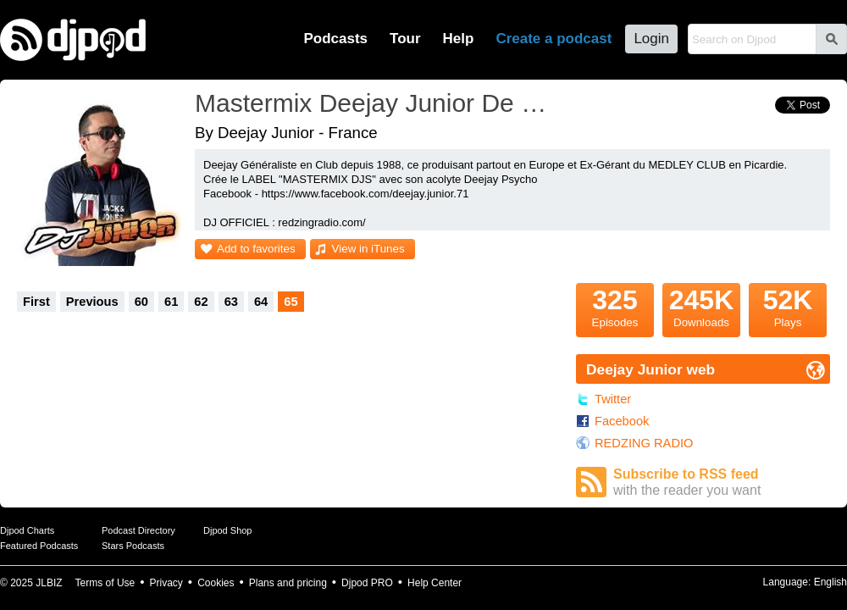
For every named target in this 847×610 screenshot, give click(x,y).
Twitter (613, 399)
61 (171, 301)
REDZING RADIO (644, 443)
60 (141, 301)
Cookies (215, 583)
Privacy (166, 583)
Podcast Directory (138, 530)
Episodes (615, 306)
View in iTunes (368, 248)
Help (458, 38)
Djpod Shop (227, 530)
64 (261, 301)
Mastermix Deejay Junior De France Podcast (377, 103)
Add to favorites (256, 248)
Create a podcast (553, 38)
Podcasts (335, 38)
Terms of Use (105, 583)
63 (231, 301)
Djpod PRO (367, 583)
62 (201, 301)
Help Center (434, 583)
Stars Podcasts (133, 546)
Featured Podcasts (39, 546)
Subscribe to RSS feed (721, 482)
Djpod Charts (27, 530)
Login (651, 38)
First (36, 301)
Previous (92, 301)
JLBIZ (49, 583)
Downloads (701, 306)
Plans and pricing (288, 583)
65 (290, 301)
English (830, 582)
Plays (788, 306)
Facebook (622, 421)
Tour (405, 38)
